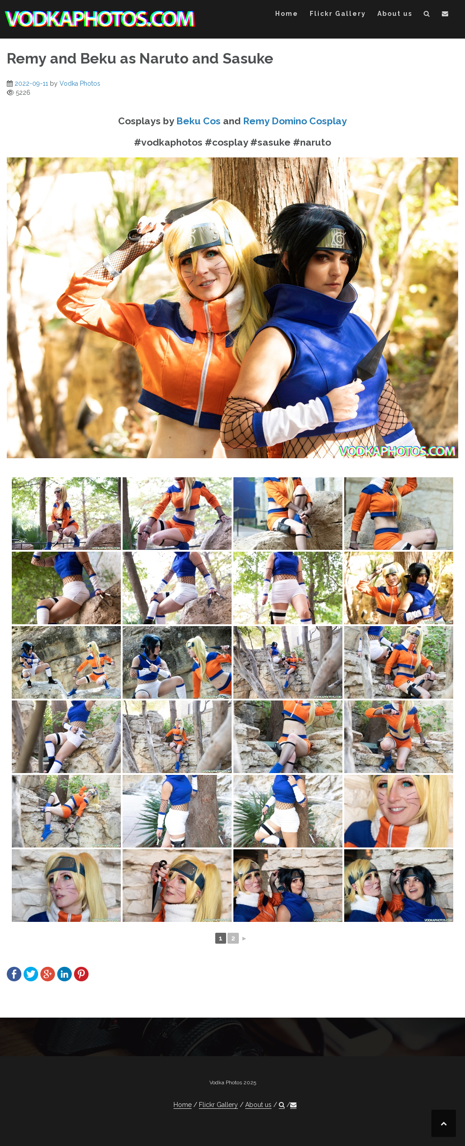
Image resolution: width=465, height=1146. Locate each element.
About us (394, 13)
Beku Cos (198, 121)
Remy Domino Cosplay (295, 121)
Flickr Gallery (338, 13)
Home (286, 13)
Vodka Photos (79, 83)
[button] (427, 15)
